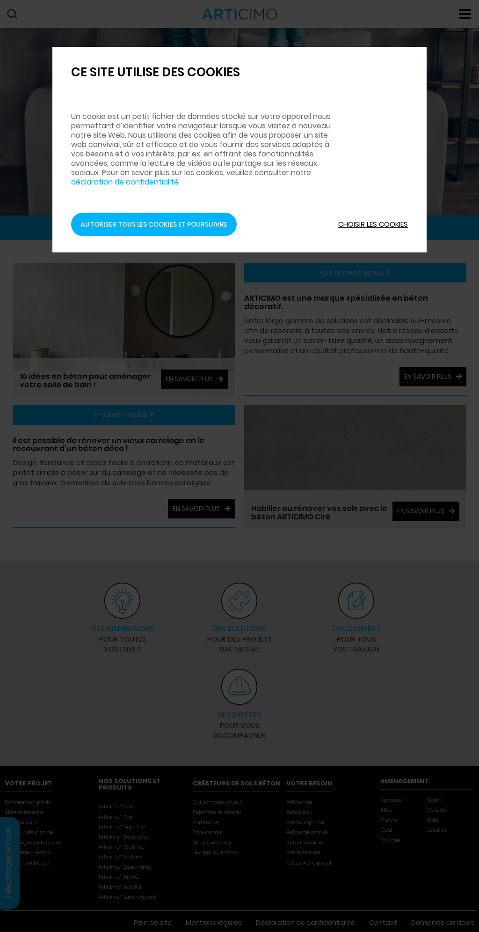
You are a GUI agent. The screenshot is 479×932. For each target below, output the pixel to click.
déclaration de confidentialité (125, 162)
